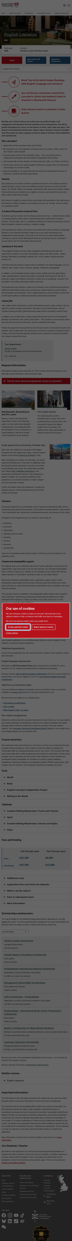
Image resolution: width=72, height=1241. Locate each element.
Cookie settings (12, 633)
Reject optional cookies (43, 627)
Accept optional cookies (18, 627)
